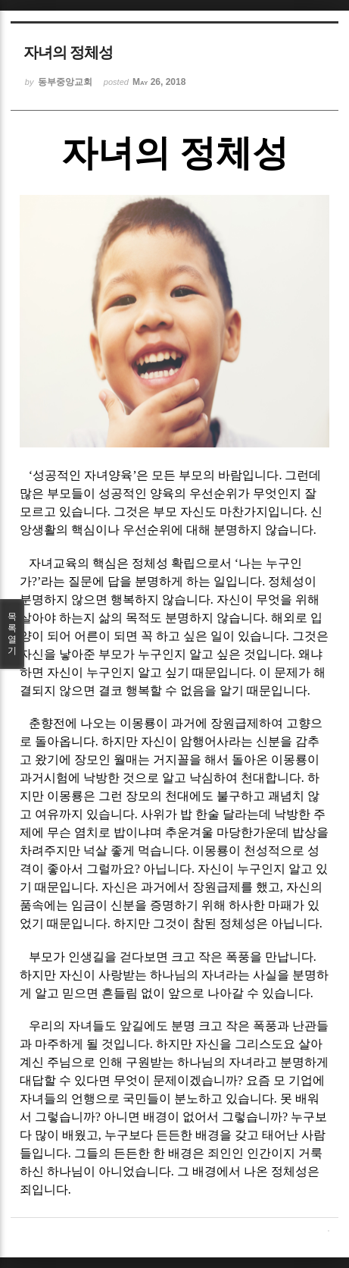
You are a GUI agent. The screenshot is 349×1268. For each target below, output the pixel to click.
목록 (12, 634)
